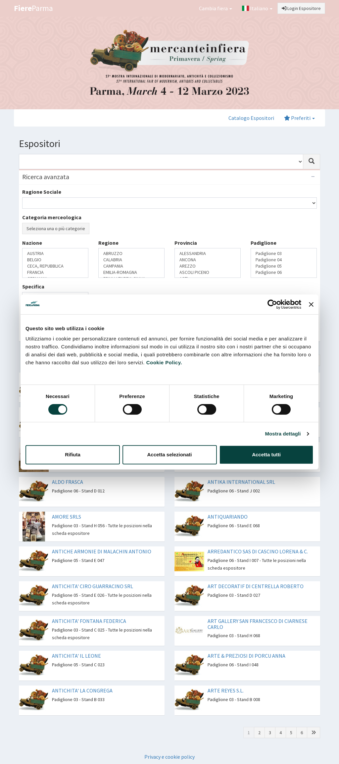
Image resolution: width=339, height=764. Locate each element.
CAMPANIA (131, 266)
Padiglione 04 (284, 260)
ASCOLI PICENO (207, 272)
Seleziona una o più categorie (55, 228)
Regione (108, 242)
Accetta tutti (266, 454)
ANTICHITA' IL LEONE (76, 655)
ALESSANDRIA (207, 253)
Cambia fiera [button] (215, 8)
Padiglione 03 (284, 253)
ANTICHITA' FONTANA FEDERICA (89, 621)
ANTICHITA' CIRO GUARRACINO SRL (92, 586)
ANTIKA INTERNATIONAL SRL (241, 482)
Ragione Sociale (41, 191)
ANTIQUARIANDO (228, 516)
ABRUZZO (131, 253)
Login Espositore (301, 8)
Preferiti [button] (299, 118)
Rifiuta (72, 454)
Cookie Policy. (164, 362)
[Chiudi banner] (311, 304)
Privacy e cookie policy (169, 756)
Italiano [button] (257, 8)
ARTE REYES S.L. (226, 690)
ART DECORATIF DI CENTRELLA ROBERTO (256, 586)
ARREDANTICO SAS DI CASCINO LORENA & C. (258, 551)
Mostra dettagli (283, 433)
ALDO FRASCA (67, 482)
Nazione (32, 242)
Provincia (185, 242)
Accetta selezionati (169, 454)
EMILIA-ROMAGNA (131, 272)
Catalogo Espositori (251, 118)
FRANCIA (55, 272)
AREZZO (207, 266)
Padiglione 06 (284, 272)
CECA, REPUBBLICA (55, 266)
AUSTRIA (55, 253)
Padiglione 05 (284, 266)
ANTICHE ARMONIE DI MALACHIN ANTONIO (101, 551)
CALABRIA (131, 260)
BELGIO (55, 260)
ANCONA (207, 260)
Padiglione (263, 242)
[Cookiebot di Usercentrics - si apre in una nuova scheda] (272, 304)
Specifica (33, 286)
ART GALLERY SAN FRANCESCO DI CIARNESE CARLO (258, 624)
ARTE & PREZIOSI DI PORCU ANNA (246, 655)
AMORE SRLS (66, 516)
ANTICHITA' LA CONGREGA (82, 690)
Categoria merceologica (51, 217)
